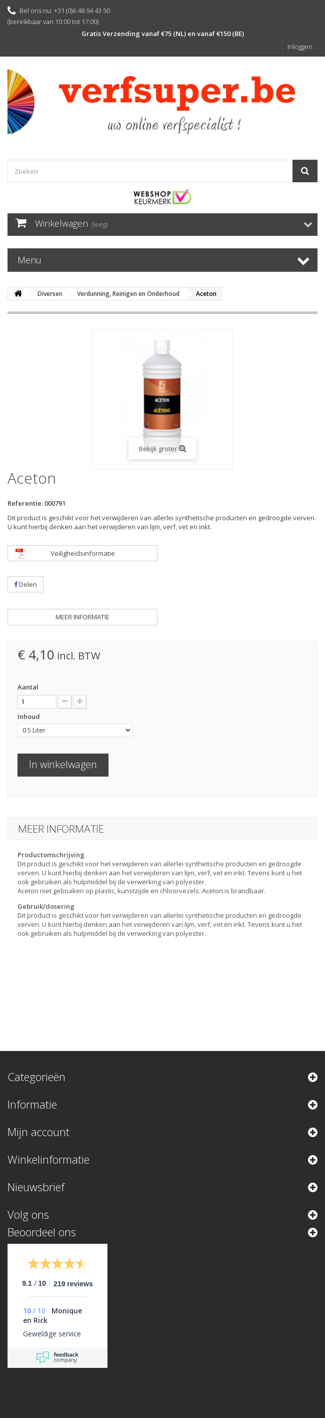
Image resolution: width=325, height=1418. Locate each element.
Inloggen (300, 46)
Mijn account (39, 1131)
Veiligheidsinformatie (82, 553)
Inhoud (30, 716)
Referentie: (25, 503)
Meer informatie (83, 616)
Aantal (28, 686)
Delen (25, 584)
